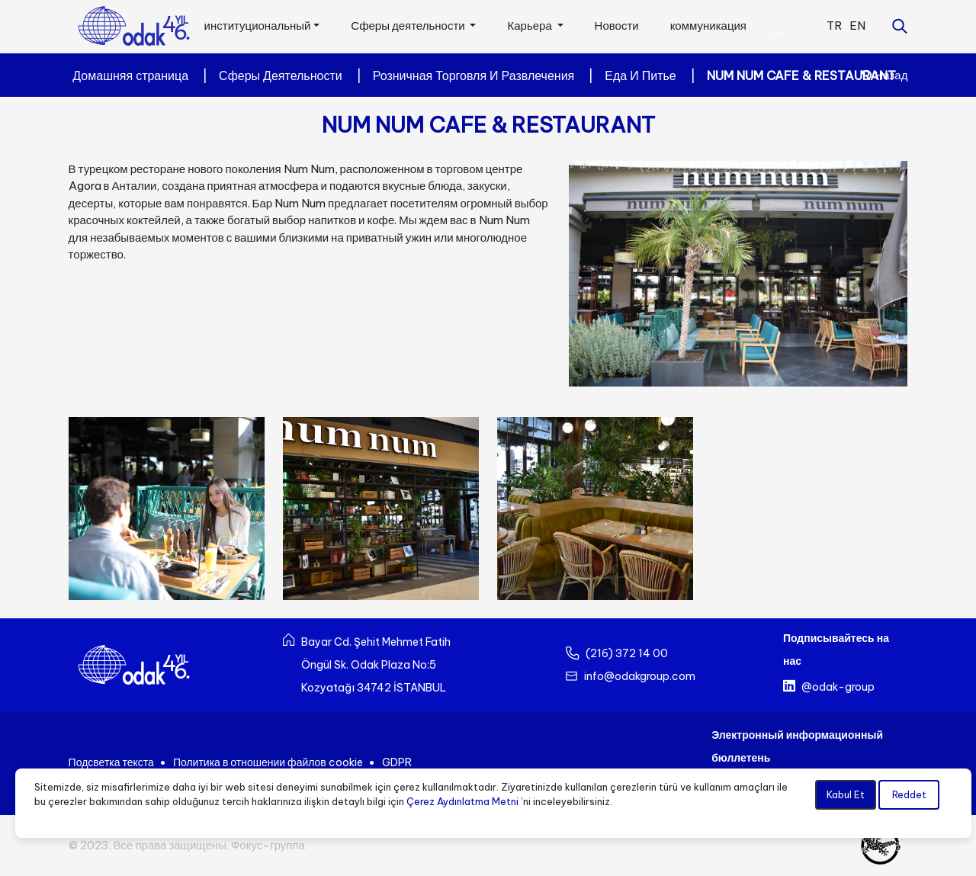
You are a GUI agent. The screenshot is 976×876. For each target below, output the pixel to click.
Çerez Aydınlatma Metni (462, 801)
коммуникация (708, 25)
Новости (617, 25)
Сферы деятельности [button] (409, 25)
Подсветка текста (111, 762)
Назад (884, 75)
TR (834, 25)
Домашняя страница (130, 75)
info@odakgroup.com (639, 676)
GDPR (397, 762)
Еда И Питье (640, 75)
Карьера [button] (530, 25)
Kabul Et (846, 794)
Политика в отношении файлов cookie (268, 762)
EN (857, 25)
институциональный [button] (257, 25)
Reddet (909, 794)
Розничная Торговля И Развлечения (474, 75)
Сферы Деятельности (280, 75)
